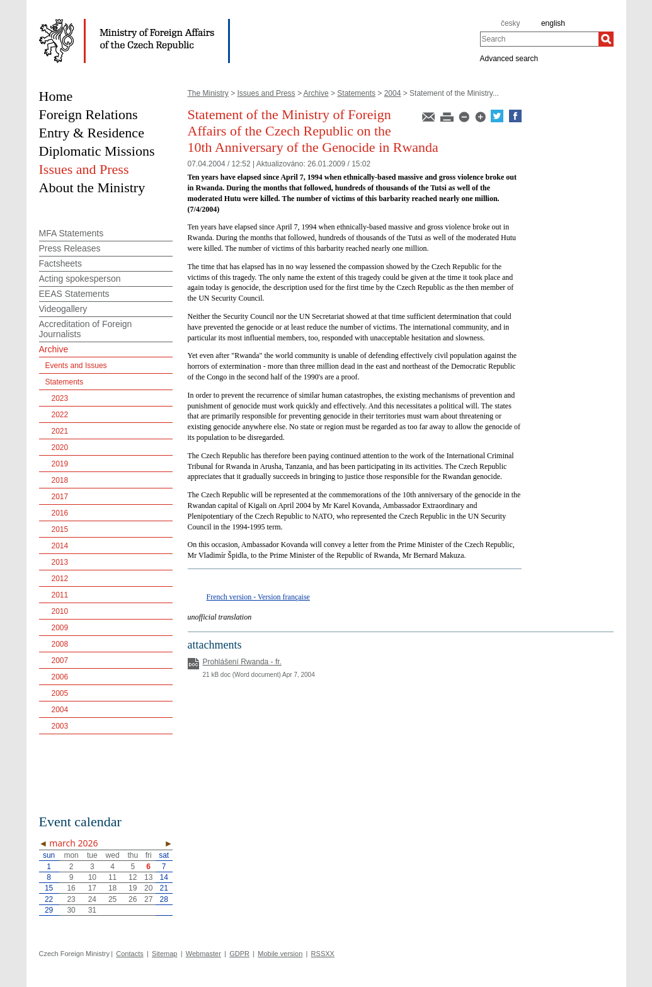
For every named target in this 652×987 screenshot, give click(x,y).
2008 (60, 644)
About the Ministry (92, 187)
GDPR (239, 953)
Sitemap (164, 953)
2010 (60, 611)
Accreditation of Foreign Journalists (85, 329)
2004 (392, 93)
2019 (60, 463)
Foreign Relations (88, 114)
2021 (60, 431)
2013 (60, 562)
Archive (316, 93)
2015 (60, 529)
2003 (60, 726)
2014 (60, 545)
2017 (60, 496)
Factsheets (60, 263)
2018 (60, 480)
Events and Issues (76, 365)
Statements (356, 93)
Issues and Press (266, 93)
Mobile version (280, 953)
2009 (60, 627)
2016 (60, 513)
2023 (60, 398)
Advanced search (509, 58)
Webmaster (203, 953)
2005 (60, 693)
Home (56, 96)
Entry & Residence (91, 133)
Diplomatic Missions (97, 151)
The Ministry (208, 93)
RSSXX (323, 953)
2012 (60, 578)
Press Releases (70, 248)
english (553, 23)
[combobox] (539, 39)
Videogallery (63, 309)
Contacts (129, 953)
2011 (60, 595)
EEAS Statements (74, 294)
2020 (60, 447)
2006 (60, 676)
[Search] (606, 39)
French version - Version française (258, 596)
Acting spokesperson (80, 279)
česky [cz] (510, 23)
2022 (60, 414)
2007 (60, 660)
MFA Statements (71, 233)
